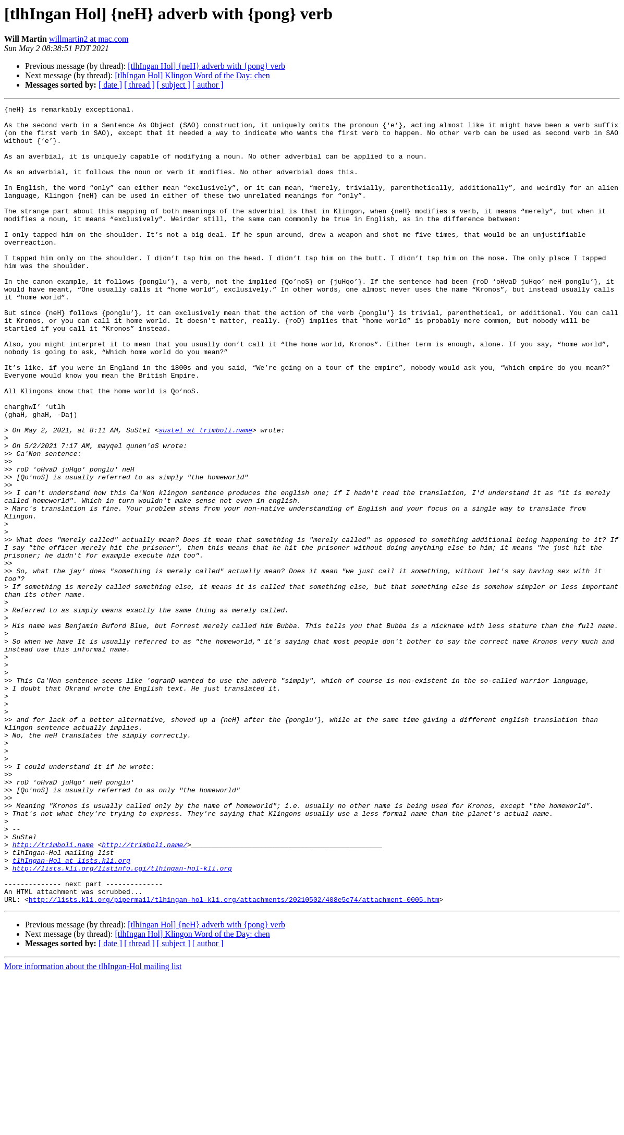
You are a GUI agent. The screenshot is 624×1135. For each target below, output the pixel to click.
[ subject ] (173, 84)
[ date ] (110, 84)
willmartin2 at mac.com (88, 38)
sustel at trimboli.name (205, 495)
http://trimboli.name (53, 993)
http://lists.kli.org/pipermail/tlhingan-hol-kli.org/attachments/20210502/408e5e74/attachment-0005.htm (234, 1059)
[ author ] (208, 84)
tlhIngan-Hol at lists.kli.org (71, 1012)
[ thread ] (139, 84)
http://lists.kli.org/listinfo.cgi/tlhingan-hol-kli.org (122, 1021)
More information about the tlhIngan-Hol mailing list (92, 1125)
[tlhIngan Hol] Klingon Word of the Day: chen (192, 75)
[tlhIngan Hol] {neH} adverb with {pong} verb (206, 66)
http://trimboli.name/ (144, 993)
